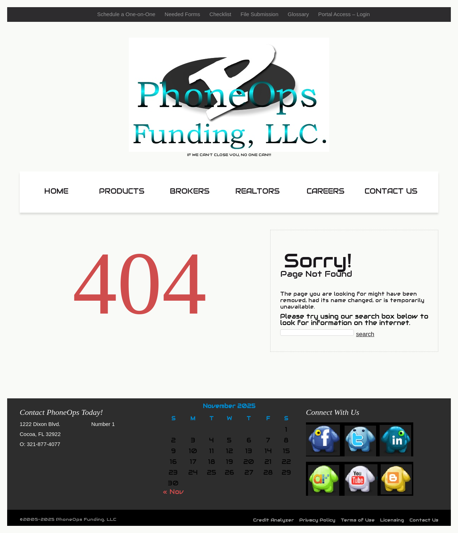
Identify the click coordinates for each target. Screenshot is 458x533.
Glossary (298, 14)
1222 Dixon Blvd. (40, 424)
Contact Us (391, 191)
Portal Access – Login (344, 14)
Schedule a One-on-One (126, 14)
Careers (326, 191)
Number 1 (103, 424)
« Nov (173, 492)
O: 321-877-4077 (40, 444)
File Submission (259, 14)
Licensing (392, 520)
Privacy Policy (317, 520)
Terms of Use (358, 520)
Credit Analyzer (273, 520)
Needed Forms (182, 14)
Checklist (220, 14)
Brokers (190, 191)
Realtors (257, 191)
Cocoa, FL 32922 (40, 434)
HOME (56, 191)
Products (122, 191)
